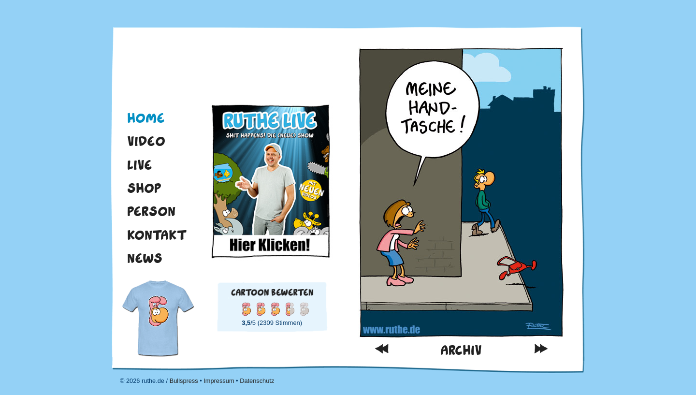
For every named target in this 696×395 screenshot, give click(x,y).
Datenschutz (257, 380)
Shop (144, 188)
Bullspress (184, 380)
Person (151, 211)
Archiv (461, 350)
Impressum (218, 380)
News (144, 258)
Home (146, 118)
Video (146, 141)
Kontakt (157, 235)
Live (139, 165)
